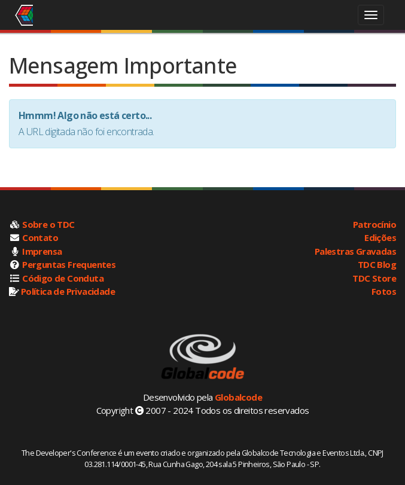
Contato (40, 237)
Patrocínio (374, 224)
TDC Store (374, 278)
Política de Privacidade (68, 291)
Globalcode (238, 397)
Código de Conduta (62, 278)
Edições (380, 237)
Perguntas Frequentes (68, 264)
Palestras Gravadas (355, 251)
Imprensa (42, 251)
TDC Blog (377, 264)
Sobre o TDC (48, 224)
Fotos (383, 291)
